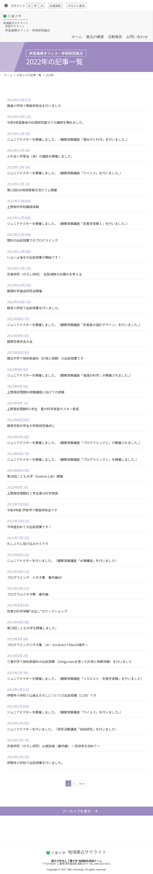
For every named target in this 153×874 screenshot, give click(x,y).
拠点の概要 (95, 37)
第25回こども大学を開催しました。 (32, 628)
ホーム (76, 37)
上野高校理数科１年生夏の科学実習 (32, 493)
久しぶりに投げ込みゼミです (27, 543)
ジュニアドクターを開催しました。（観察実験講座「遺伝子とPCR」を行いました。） (68, 139)
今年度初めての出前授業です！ (29, 526)
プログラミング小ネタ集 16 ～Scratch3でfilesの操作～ (47, 644)
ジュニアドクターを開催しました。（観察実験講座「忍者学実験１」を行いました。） (68, 223)
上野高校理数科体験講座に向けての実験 (35, 392)
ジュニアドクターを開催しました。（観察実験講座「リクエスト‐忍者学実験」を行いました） (75, 678)
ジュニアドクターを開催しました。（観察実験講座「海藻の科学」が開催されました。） (69, 375)
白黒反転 (55, 5)
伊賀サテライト (15, 26)
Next (82, 783)
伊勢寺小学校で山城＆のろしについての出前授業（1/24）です (51, 695)
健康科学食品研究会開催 (24, 290)
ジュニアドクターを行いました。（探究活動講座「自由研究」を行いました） (62, 729)
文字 (18, 5)
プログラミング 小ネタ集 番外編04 (34, 577)
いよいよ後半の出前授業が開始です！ (34, 257)
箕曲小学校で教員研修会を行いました (34, 105)
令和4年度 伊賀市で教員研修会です (32, 510)
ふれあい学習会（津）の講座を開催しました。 (40, 156)
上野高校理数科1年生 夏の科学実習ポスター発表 (43, 408)
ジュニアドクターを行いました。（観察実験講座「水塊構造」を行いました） (62, 560)
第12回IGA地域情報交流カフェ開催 (32, 190)
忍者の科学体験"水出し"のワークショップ (37, 611)
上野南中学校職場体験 (23, 206)
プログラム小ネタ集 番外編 (27, 594)
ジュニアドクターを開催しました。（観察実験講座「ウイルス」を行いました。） (65, 173)
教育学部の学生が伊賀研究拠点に (31, 425)
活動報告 (115, 37)
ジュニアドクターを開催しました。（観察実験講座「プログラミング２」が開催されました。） (74, 442)
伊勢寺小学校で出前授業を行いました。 (35, 762)
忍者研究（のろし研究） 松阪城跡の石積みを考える (44, 274)
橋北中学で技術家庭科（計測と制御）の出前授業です (45, 358)
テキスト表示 (76, 5)
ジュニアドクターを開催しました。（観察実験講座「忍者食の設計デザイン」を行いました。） (74, 324)
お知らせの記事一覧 (28, 75)
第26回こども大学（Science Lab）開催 (35, 476)
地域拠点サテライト (15, 23)
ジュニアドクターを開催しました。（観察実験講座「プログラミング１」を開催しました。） (73, 459)
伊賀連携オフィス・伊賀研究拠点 (27, 30)
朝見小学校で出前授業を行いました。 (34, 307)
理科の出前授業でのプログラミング (32, 240)
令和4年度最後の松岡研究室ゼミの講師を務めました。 (46, 122)
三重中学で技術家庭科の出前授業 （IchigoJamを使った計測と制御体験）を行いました (69, 661)
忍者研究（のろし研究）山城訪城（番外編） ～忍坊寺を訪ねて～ (53, 745)
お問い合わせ (137, 37)
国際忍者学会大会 (19, 341)
